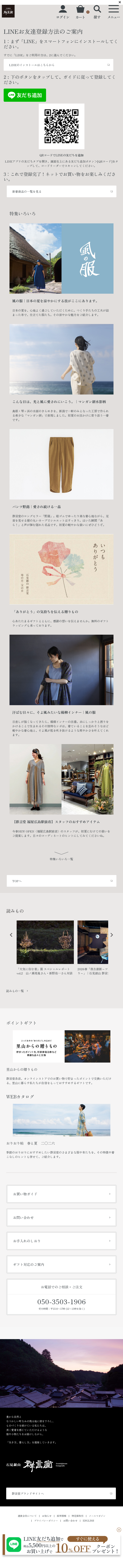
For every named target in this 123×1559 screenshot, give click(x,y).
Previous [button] (10, 937)
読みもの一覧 (15, 991)
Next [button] (110, 937)
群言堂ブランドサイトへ (28, 1493)
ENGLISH (88, 1520)
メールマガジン (97, 1516)
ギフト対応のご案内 (28, 1264)
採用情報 (61, 1516)
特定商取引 (78, 1516)
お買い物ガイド (25, 1193)
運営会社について (27, 1516)
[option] (45, 949)
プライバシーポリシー (46, 1520)
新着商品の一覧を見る (26, 191)
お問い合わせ (23, 1217)
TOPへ (17, 881)
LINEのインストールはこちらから (32, 65)
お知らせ (47, 1516)
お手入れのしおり (27, 1240)
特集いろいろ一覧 (61, 859)
